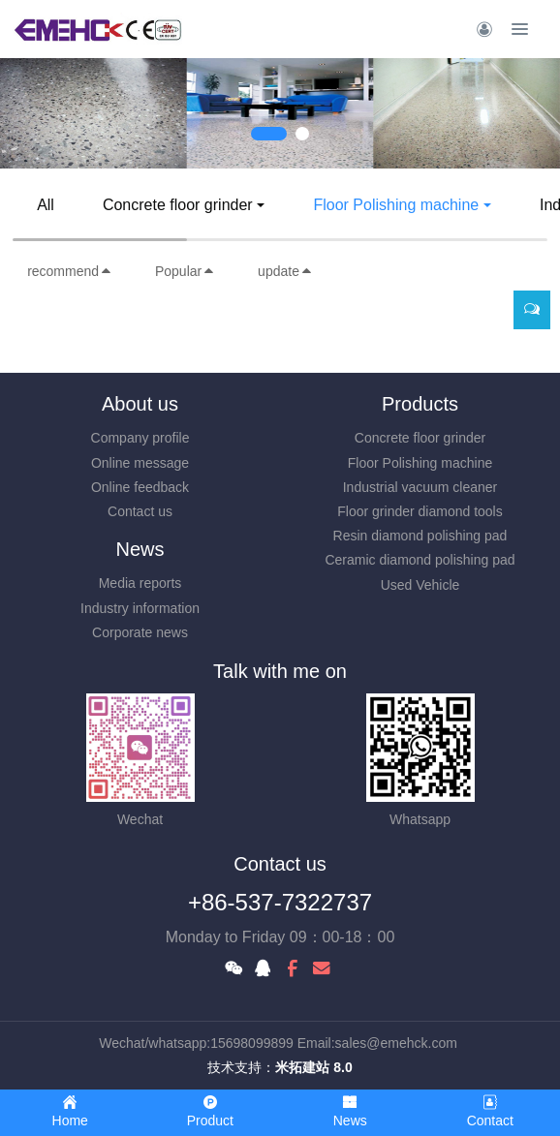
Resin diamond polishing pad (420, 535)
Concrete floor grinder (178, 205)
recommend (69, 271)
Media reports (140, 583)
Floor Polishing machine (396, 205)
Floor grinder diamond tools (419, 511)
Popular (185, 271)
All (45, 205)
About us (140, 403)
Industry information (140, 608)
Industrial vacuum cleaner (420, 487)
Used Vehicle (420, 585)
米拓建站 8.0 (313, 1067)
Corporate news (140, 632)
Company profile (140, 437)
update (285, 271)
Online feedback (140, 487)
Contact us (140, 511)
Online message (140, 463)
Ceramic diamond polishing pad (419, 560)
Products (420, 403)
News (139, 549)
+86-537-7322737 (280, 902)
